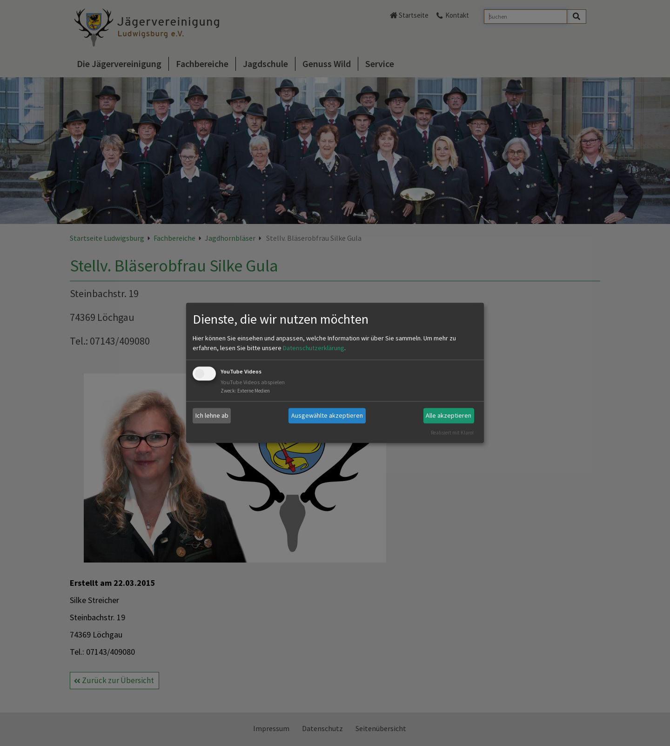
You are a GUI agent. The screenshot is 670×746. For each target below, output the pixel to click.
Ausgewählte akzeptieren (327, 415)
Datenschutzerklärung (313, 348)
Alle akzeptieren (448, 415)
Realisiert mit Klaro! (452, 432)
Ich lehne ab (211, 415)
